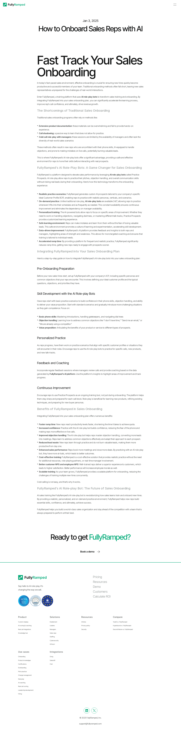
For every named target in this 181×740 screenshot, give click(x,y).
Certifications (22, 664)
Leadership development (25, 690)
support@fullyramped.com (90, 723)
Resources (100, 582)
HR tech (52, 644)
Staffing (52, 637)
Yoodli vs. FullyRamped (120, 622)
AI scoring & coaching (24, 625)
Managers (53, 629)
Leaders (52, 625)
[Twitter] (94, 710)
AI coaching (21, 682)
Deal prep (21, 679)
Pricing (97, 577)
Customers (100, 591)
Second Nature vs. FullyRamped (123, 629)
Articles (83, 622)
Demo (97, 587)
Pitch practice (22, 671)
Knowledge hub (23, 633)
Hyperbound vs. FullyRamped (122, 625)
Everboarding (22, 668)
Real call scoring (23, 686)
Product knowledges (24, 660)
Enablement (53, 622)
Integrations (56, 652)
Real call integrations (24, 629)
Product (22, 617)
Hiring (20, 694)
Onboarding (21, 656)
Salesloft (52, 660)
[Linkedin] (87, 710)
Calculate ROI (101, 596)
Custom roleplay (23, 622)
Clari (51, 664)
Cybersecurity (54, 640)
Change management (25, 675)
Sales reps (53, 633)
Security (84, 629)
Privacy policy (85, 625)
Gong (51, 656)
